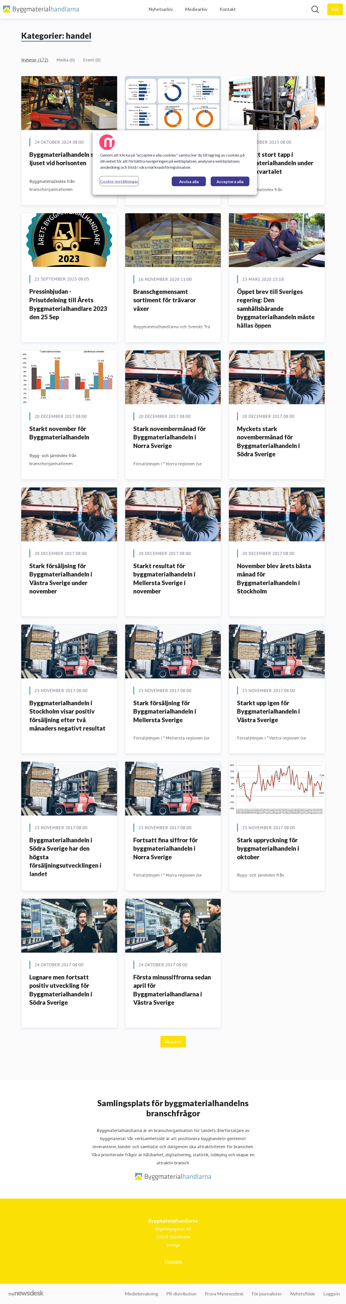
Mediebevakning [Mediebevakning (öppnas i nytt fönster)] (141, 1293)
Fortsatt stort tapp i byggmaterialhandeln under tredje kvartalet (275, 163)
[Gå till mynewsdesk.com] (26, 1294)
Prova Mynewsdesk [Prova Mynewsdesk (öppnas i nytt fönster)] (224, 1293)
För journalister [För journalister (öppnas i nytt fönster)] (267, 1293)
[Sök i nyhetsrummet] (315, 9)
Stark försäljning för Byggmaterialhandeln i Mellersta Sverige (164, 711)
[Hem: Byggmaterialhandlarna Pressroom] (41, 9)
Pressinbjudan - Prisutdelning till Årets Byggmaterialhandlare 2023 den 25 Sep (68, 304)
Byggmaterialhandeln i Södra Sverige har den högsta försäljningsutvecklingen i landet (65, 857)
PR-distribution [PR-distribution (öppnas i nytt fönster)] (181, 1293)
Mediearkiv (196, 9)
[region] (175, 163)
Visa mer (173, 1041)
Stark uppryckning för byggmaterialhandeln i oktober (268, 848)
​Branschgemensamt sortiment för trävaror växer (164, 300)
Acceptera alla (230, 181)
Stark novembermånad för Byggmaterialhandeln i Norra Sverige (169, 437)
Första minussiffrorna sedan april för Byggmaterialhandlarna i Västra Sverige (172, 989)
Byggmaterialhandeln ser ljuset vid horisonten (64, 159)
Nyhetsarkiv (160, 9)
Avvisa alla (189, 181)
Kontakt (228, 9)
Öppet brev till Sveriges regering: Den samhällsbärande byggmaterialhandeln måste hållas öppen (276, 308)
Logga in (331, 1293)
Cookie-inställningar (119, 181)
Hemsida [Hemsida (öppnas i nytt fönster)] (173, 1261)
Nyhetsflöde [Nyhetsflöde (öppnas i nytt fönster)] (302, 1293)
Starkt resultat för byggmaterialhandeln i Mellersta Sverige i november (164, 578)
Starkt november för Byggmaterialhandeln (59, 433)
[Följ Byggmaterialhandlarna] (335, 9)
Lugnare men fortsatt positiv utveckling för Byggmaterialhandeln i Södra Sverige (60, 989)
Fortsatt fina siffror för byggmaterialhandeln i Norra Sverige (165, 848)
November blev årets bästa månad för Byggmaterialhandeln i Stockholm (274, 578)
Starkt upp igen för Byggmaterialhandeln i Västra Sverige (268, 711)
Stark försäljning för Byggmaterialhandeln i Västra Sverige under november (60, 578)
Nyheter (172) (34, 60)
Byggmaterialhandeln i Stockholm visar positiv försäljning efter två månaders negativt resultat (67, 715)
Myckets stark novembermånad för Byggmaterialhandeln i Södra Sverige (268, 441)
